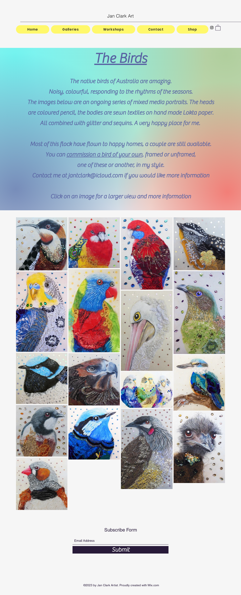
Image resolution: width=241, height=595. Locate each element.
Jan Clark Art (120, 16)
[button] (218, 27)
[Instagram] (212, 27)
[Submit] (120, 550)
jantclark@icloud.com (95, 175)
